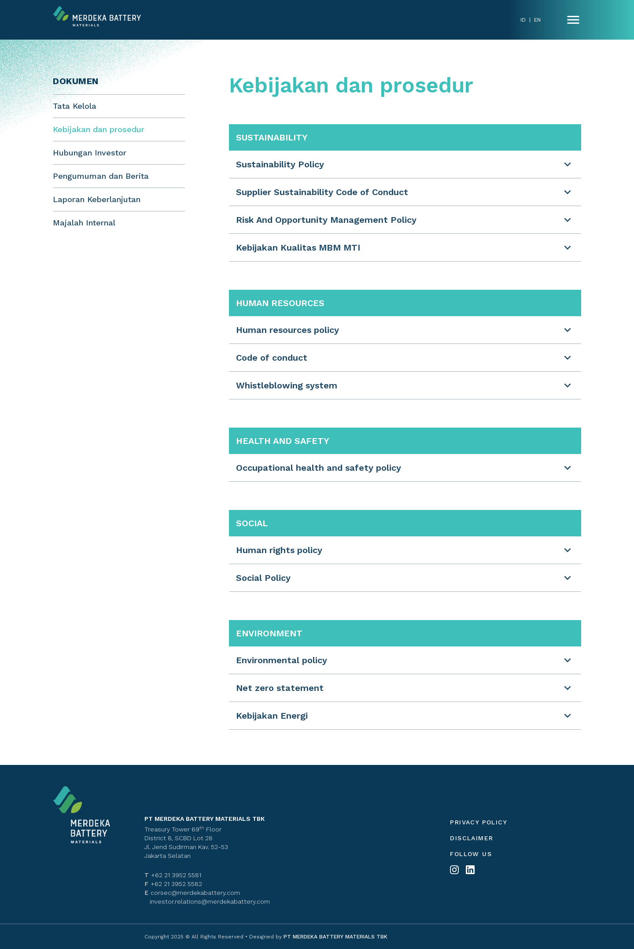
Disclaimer (471, 838)
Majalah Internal (84, 222)
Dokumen (76, 81)
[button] (405, 164)
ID (523, 20)
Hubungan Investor (89, 152)
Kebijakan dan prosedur (98, 129)
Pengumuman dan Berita (101, 176)
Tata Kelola (74, 106)
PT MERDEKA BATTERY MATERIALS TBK (334, 937)
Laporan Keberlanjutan (96, 199)
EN (537, 20)
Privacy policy (478, 822)
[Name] (573, 20)
